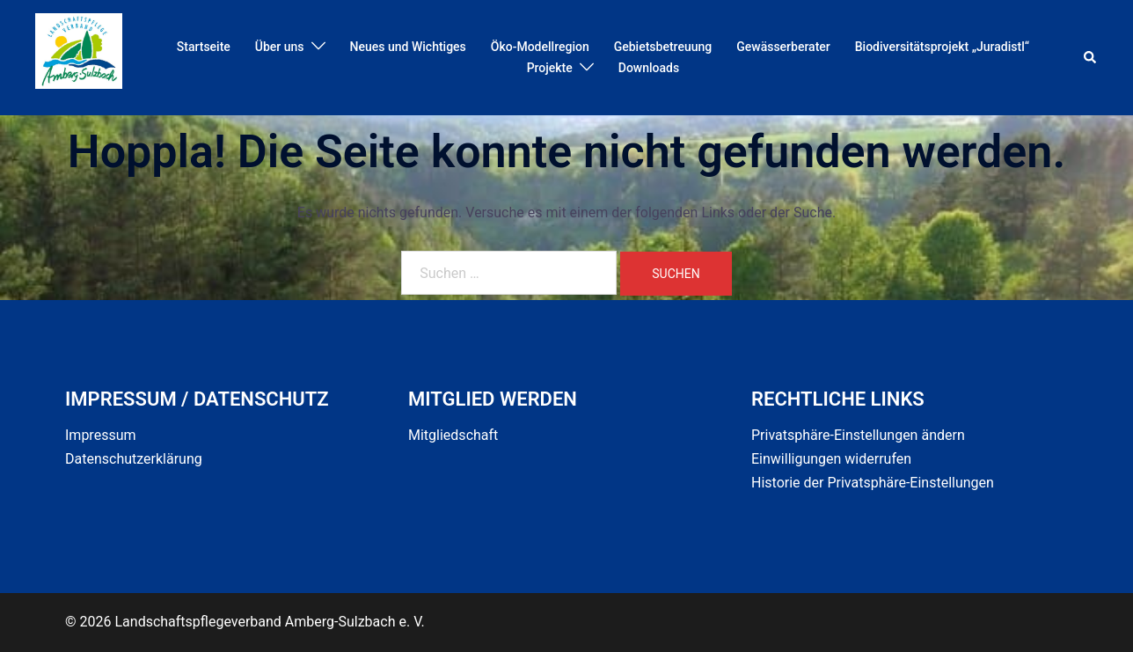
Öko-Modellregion (540, 47)
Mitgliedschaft (453, 435)
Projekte (550, 68)
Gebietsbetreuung (663, 47)
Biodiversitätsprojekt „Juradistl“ (942, 47)
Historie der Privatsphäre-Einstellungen (872, 482)
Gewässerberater (783, 47)
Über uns (279, 47)
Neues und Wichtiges (408, 47)
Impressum (100, 435)
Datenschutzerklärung (133, 459)
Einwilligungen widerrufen (831, 459)
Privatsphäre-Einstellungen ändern (858, 435)
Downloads (648, 68)
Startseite (203, 47)
